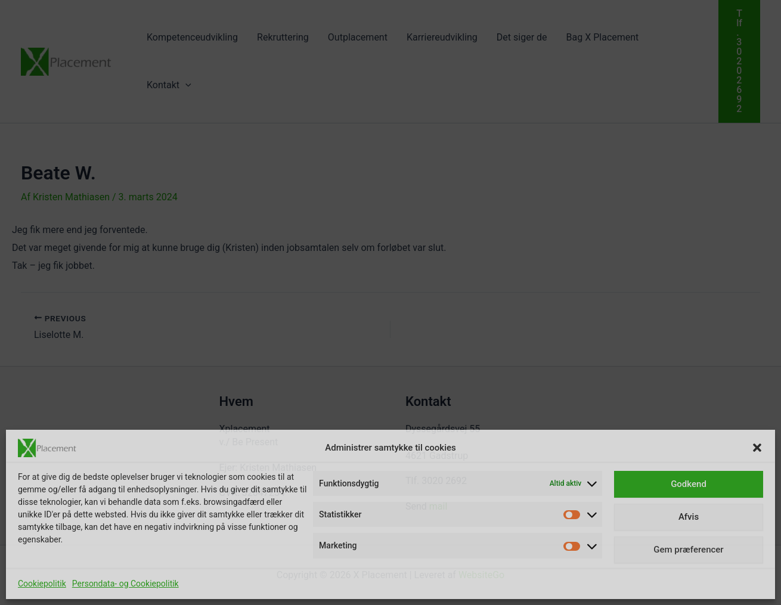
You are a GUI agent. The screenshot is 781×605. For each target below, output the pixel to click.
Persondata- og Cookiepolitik (125, 583)
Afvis (688, 516)
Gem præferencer (688, 549)
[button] (757, 448)
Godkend (688, 484)
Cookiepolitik (42, 583)
